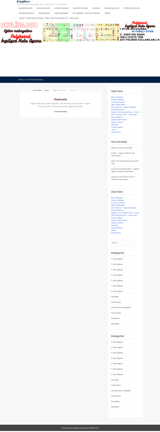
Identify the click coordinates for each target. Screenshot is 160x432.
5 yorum (73, 90)
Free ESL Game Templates (121, 307)
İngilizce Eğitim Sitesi (119, 120)
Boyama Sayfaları (112, 8)
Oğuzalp (129, 148)
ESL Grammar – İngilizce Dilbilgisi (86, 13)
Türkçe (107, 13)
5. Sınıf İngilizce (117, 275)
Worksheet (115, 324)
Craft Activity (116, 302)
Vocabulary (115, 318)
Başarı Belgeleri (25, 8)
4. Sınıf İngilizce (117, 270)
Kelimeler (96, 8)
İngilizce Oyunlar (80, 8)
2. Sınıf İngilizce (117, 259)
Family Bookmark (61, 13)
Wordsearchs (44, 13)
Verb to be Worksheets (119, 161)
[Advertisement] (80, 59)
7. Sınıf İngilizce (117, 286)
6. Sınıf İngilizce (117, 281)
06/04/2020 (37, 90)
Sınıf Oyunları (116, 313)
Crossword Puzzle (26, 13)
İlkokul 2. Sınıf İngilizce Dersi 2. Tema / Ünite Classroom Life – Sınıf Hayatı (49, 18)
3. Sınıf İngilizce (117, 264)
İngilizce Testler (117, 148)
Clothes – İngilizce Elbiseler (121, 153)
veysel (130, 172)
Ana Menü (62, 90)
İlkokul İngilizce (43, 8)
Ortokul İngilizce (62, 8)
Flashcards (60, 99)
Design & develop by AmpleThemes (86, 428)
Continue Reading (60, 112)
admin (46, 90)
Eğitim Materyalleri (132, 8)
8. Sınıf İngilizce (117, 291)
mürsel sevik (116, 156)
